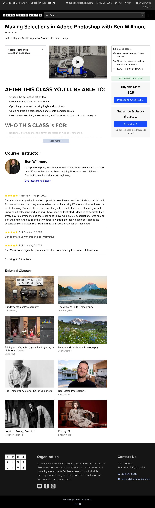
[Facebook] (46, 486)
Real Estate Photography (71, 391)
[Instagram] (53, 486)
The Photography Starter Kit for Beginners (28, 391)
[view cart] (128, 3)
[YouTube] (39, 486)
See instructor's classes (38, 180)
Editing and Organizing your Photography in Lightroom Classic (29, 349)
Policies (77, 503)
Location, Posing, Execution (20, 431)
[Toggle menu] (149, 15)
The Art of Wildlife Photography (75, 307)
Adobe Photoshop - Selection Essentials (19, 51)
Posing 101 (64, 431)
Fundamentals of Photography (22, 307)
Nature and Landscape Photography (78, 347)
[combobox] (94, 15)
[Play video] (78, 62)
